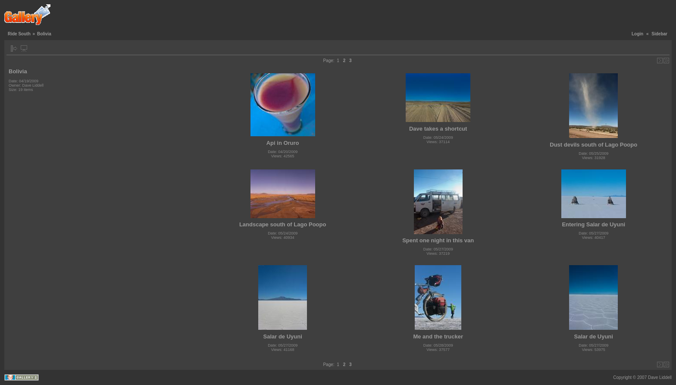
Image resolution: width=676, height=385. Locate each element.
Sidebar (659, 33)
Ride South (19, 33)
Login (637, 33)
